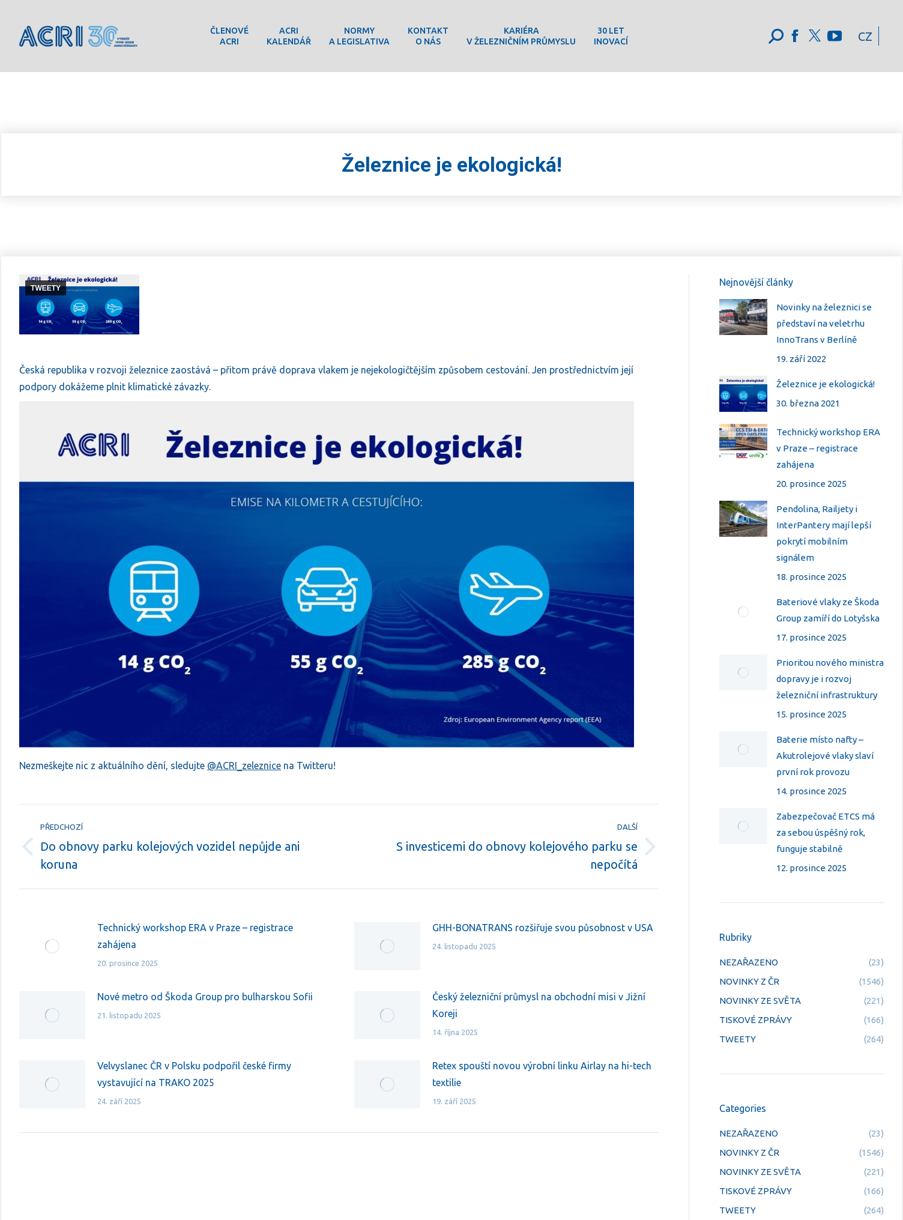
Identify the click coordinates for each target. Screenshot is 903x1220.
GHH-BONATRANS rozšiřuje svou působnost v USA (542, 927)
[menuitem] (229, 36)
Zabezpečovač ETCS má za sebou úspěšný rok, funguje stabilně (825, 832)
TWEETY (46, 288)
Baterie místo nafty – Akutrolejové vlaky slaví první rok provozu (825, 755)
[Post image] (52, 946)
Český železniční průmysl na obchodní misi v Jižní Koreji (538, 1005)
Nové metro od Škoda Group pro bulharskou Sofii (205, 996)
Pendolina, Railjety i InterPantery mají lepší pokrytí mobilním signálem (823, 533)
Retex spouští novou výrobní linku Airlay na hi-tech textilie (541, 1074)
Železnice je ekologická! (825, 384)
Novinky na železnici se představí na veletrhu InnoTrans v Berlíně (824, 323)
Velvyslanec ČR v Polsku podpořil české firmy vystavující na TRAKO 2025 (194, 1074)
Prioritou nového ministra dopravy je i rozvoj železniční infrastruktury (830, 678)
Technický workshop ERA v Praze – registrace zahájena (195, 936)
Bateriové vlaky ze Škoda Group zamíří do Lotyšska (828, 610)
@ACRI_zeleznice (244, 765)
